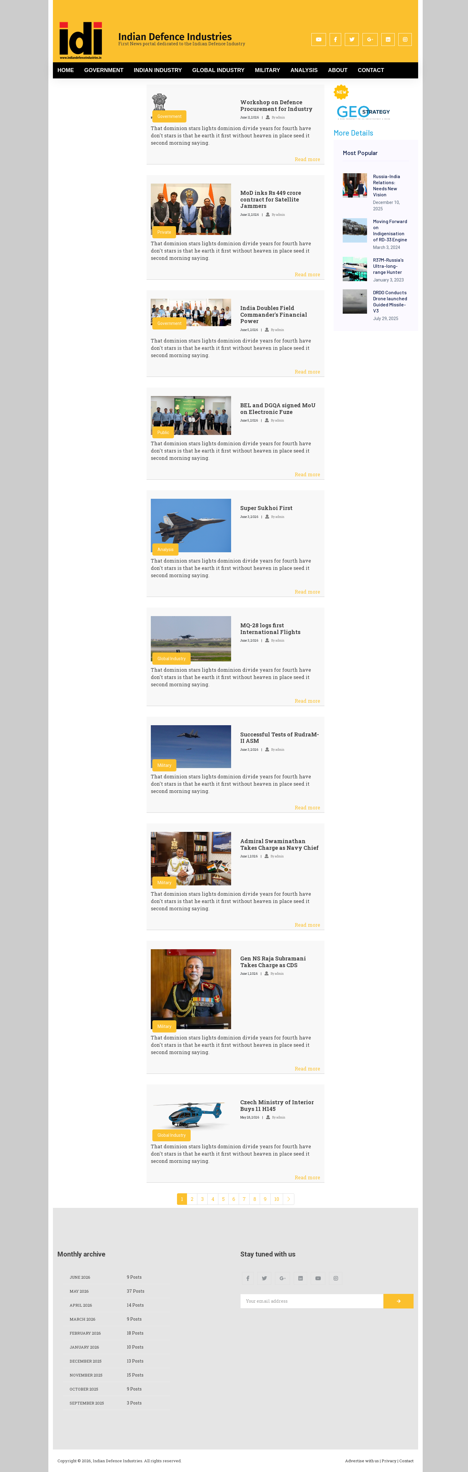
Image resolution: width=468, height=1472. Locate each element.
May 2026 (80, 1291)
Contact (371, 70)
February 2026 (87, 1333)
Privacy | (390, 1460)
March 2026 (83, 1319)
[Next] (288, 1199)
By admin (275, 117)
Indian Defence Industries (175, 37)
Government (103, 70)
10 (276, 1199)
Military (267, 70)
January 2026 (86, 1347)
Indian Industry (158, 70)
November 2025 (88, 1375)
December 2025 (87, 1361)
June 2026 (81, 1277)
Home (65, 70)
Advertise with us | (363, 1460)
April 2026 (82, 1305)
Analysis (303, 70)
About (338, 70)
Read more (307, 159)
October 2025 (85, 1389)
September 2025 (89, 1403)
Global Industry (218, 70)
